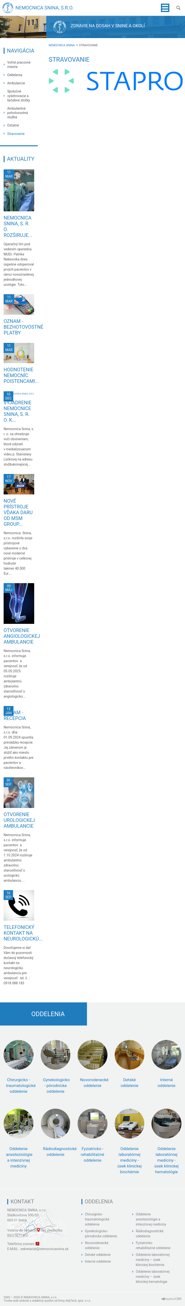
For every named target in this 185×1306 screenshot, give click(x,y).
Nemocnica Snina (62, 45)
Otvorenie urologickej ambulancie (19, 820)
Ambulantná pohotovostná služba (17, 113)
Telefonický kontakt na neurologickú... (23, 933)
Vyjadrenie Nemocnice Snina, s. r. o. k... (18, 411)
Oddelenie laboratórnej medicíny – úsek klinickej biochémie (153, 1260)
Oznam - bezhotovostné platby (23, 327)
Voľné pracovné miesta (19, 64)
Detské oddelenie (98, 1255)
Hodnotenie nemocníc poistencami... (21, 375)
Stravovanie (16, 134)
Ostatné (13, 125)
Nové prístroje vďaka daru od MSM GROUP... (18, 512)
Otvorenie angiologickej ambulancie (22, 636)
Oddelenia (14, 75)
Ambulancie (16, 83)
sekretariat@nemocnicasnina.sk (44, 1249)
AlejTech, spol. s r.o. (78, 1300)
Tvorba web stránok (16, 1300)
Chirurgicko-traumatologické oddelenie (97, 1219)
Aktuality (20, 159)
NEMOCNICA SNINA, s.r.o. (26, 1210)
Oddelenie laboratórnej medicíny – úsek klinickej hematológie (153, 1277)
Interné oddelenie (98, 1261)
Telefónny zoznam (21, 1244)
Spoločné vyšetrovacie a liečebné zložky (18, 95)
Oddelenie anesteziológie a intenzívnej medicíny (151, 1219)
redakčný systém (42, 1300)
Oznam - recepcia (15, 715)
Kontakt (22, 1202)
